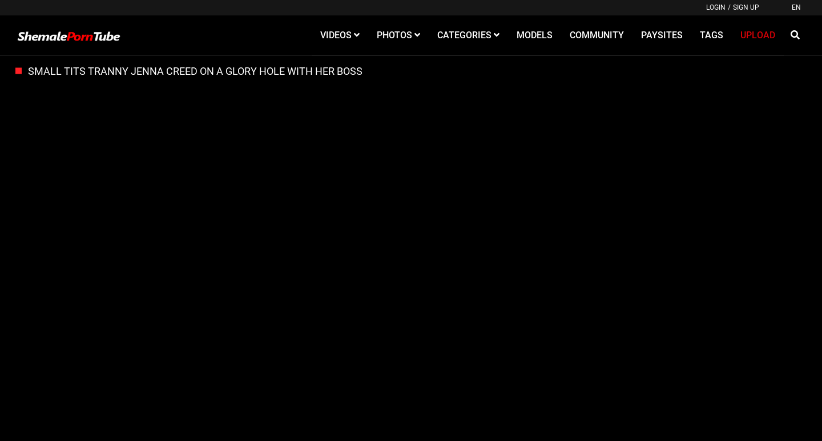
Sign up (746, 7)
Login (716, 7)
